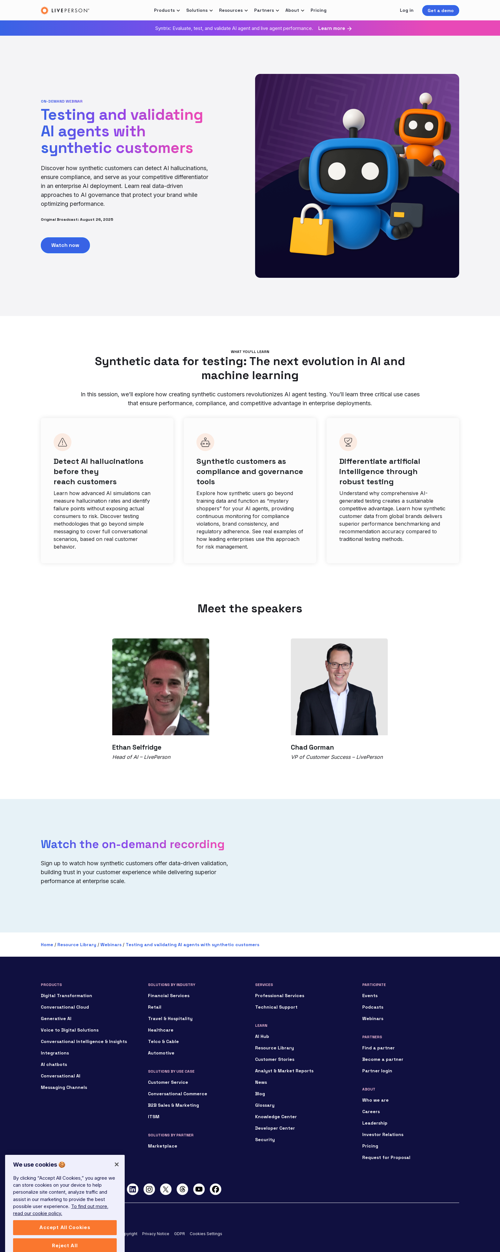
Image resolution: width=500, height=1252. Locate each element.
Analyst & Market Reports (284, 1071)
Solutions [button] (197, 10)
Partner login (377, 1071)
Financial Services (168, 995)
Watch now (65, 245)
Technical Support (276, 1007)
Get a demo (441, 10)
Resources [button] (231, 10)
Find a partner (378, 1048)
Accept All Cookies (64, 1240)
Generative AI (56, 1018)
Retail (154, 1007)
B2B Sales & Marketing (173, 1105)
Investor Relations (382, 1134)
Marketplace (162, 1146)
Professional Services (279, 995)
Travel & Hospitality (170, 1018)
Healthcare (160, 1030)
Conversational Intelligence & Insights (84, 1041)
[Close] (117, 1176)
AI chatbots (54, 1064)
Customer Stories (274, 1059)
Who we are (375, 1100)
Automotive (161, 1053)
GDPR (179, 1233)
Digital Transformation (66, 995)
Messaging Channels (64, 1087)
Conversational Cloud (65, 1007)
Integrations (55, 1053)
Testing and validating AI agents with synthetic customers (192, 944)
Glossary (265, 1105)
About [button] (292, 10)
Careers (371, 1111)
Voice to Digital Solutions (70, 1030)
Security (265, 1139)
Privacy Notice (155, 1233)
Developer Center (275, 1128)
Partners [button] (264, 10)
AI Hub (262, 1036)
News (261, 1082)
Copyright (128, 1233)
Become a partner (382, 1059)
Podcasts (372, 1007)
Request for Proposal (386, 1157)
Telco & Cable (163, 1041)
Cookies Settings (206, 1233)
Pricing (319, 10)
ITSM (153, 1116)
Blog (260, 1094)
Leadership (374, 1123)
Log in (407, 10)
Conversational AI (60, 1076)
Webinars (110, 944)
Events (370, 995)
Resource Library (76, 944)
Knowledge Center (276, 1116)
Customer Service (168, 1082)
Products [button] (164, 10)
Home (47, 944)
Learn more (331, 28)
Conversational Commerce (177, 1094)
